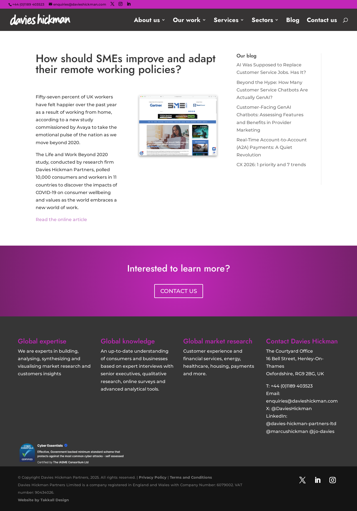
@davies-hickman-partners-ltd (301, 423)
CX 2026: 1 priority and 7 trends (271, 164)
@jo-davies (321, 431)
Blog (292, 21)
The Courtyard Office (289, 351)
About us (147, 21)
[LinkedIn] (129, 4)
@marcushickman (287, 431)
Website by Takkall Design (43, 500)
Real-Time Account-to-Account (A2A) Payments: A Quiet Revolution (272, 147)
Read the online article (61, 219)
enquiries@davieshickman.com (302, 401)
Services (226, 21)
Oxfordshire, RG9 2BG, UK (295, 373)
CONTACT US (178, 291)
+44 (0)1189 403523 (292, 386)
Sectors (262, 21)
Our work (187, 21)
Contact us (322, 21)
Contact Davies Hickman (302, 341)
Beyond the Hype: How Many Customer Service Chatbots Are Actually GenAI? (272, 90)
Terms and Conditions (191, 477)
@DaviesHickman (291, 408)
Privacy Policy (153, 477)
